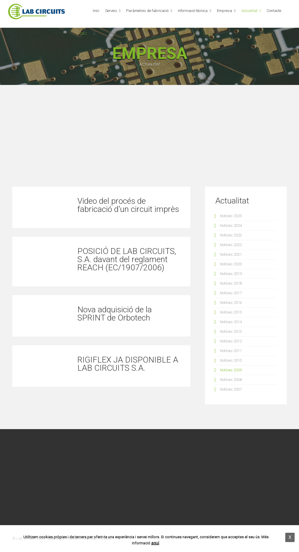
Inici (96, 10)
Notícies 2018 (231, 283)
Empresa (224, 10)
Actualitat (249, 10)
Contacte (274, 10)
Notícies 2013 (231, 331)
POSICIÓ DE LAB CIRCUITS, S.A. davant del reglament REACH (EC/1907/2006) (126, 259)
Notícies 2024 (231, 225)
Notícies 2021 (231, 254)
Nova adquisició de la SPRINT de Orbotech (114, 314)
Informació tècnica (193, 10)
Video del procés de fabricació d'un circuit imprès (128, 205)
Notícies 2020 (231, 264)
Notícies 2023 (231, 235)
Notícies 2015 (231, 312)
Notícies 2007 (231, 389)
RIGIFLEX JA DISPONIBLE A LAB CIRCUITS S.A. (127, 364)
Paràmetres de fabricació (147, 10)
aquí (155, 543)
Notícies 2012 (231, 341)
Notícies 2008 (231, 379)
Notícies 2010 (231, 360)
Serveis (111, 10)
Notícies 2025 (231, 216)
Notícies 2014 (231, 322)
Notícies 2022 (231, 245)
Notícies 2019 (231, 273)
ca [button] (83, 34)
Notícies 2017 (231, 293)
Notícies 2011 (231, 351)
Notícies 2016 (231, 302)
